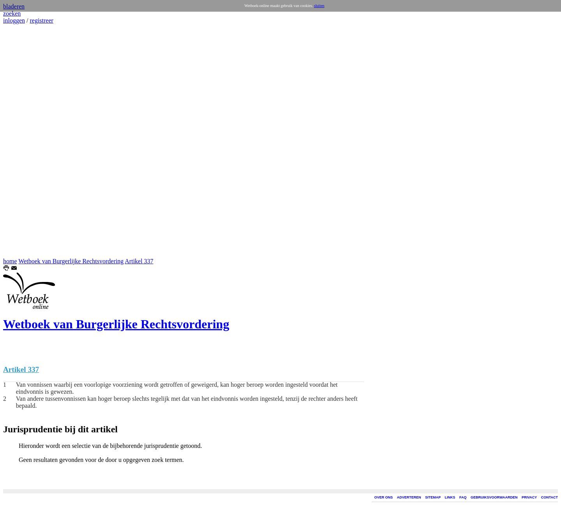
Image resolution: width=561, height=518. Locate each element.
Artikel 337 (139, 261)
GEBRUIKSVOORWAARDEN (494, 497)
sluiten (319, 6)
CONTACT (549, 497)
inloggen (14, 20)
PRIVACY (529, 497)
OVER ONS (383, 497)
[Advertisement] (26, 141)
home (10, 261)
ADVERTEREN (409, 497)
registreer (41, 20)
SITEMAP (433, 497)
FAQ (463, 497)
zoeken (12, 13)
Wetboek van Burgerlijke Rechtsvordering (70, 261)
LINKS (450, 497)
